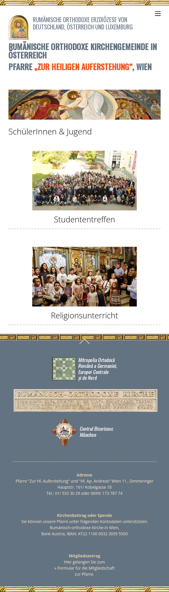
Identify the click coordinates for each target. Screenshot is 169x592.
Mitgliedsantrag (84, 556)
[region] (84, 105)
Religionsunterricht (84, 315)
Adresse (84, 475)
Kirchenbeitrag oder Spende (84, 515)
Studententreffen (84, 219)
